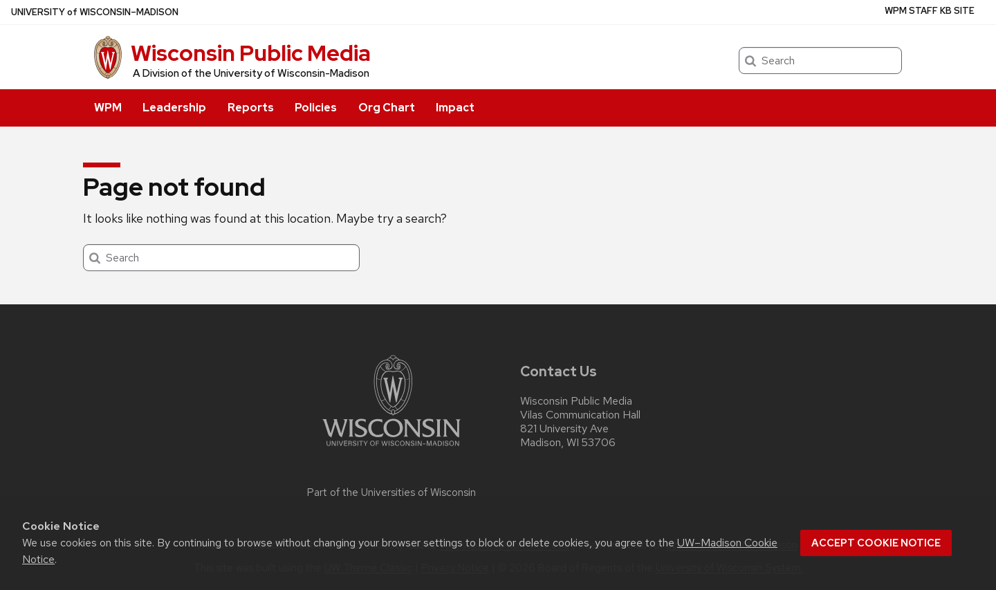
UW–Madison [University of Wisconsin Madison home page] (94, 12)
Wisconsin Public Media (251, 53)
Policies (316, 107)
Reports (251, 107)
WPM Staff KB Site (930, 11)
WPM (108, 107)
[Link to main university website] (391, 448)
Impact (455, 107)
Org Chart (386, 107)
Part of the (391, 492)
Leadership (174, 107)
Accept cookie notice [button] (876, 543)
